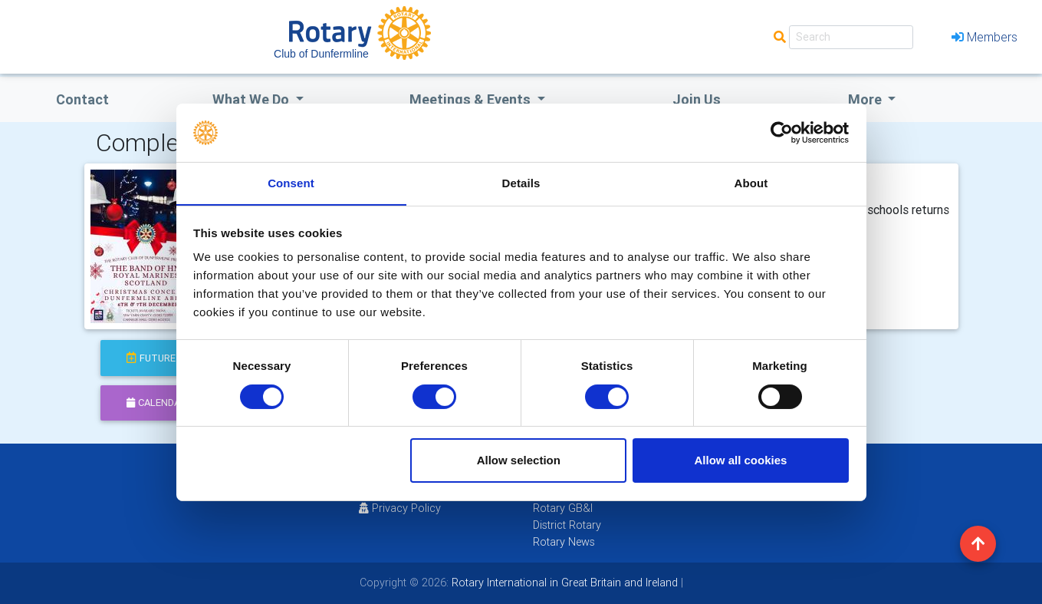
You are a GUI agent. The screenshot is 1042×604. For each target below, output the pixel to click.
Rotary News (564, 542)
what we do (252, 99)
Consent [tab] (291, 183)
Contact (82, 99)
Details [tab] (521, 183)
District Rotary (567, 525)
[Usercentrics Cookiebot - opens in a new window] (782, 132)
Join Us (696, 99)
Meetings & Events (471, 99)
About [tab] (751, 183)
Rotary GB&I (563, 508)
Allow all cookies (740, 460)
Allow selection (518, 460)
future (151, 358)
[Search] (851, 37)
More (866, 99)
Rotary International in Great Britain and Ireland (563, 582)
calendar (156, 402)
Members (984, 37)
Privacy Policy (400, 508)
